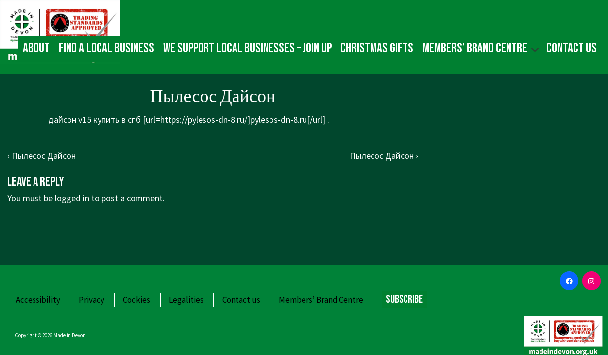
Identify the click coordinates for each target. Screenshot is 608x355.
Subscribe (404, 299)
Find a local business (106, 48)
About (36, 48)
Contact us (571, 48)
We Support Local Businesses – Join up (247, 48)
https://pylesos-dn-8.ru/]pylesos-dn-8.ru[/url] (242, 119)
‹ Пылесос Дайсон (41, 155)
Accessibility (38, 299)
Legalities (186, 299)
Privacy (91, 299)
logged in (72, 198)
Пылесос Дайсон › (384, 155)
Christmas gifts (376, 48)
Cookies (136, 299)
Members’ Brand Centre (481, 48)
